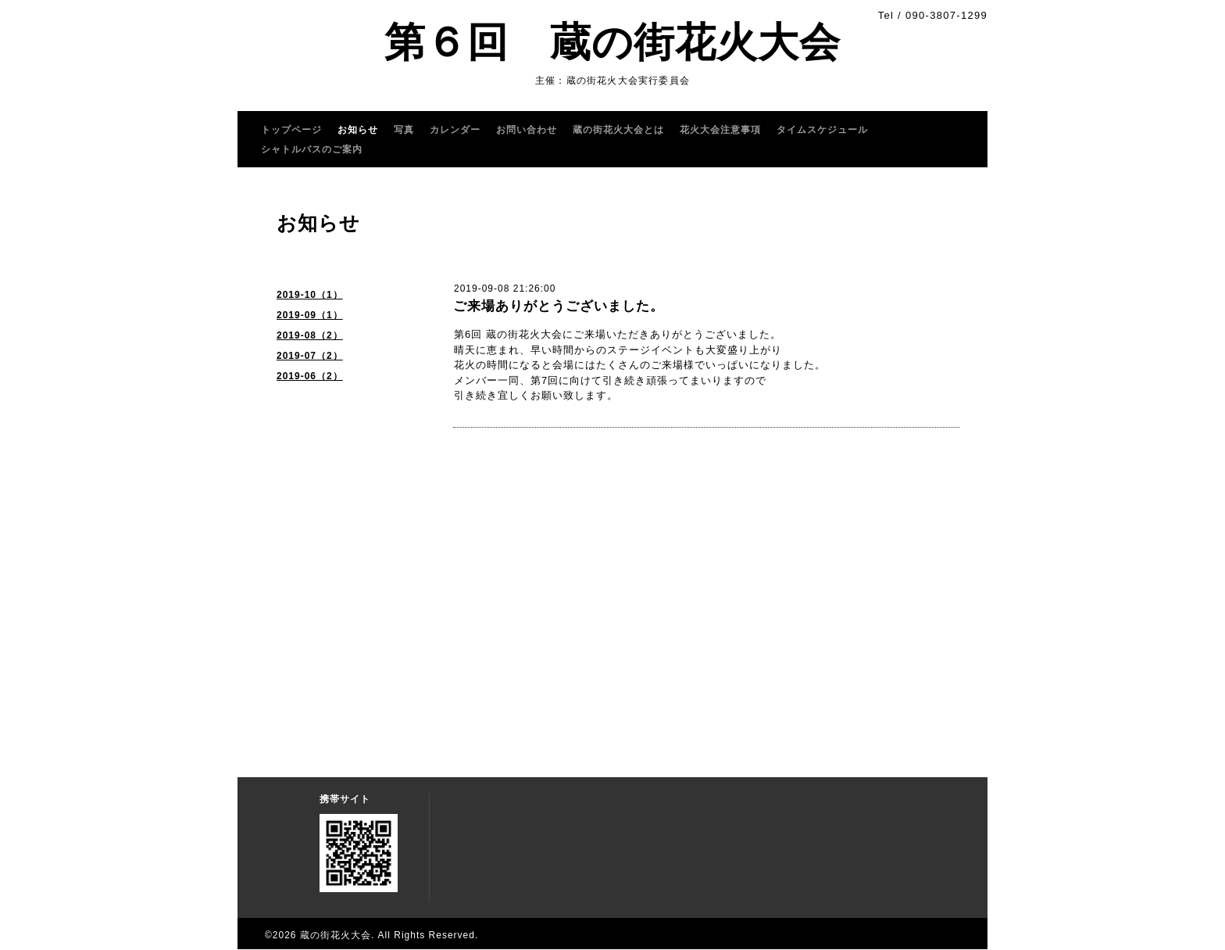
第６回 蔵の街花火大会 (612, 42)
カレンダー (455, 129)
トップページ (291, 129)
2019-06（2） (310, 376)
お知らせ (358, 129)
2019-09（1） (310, 315)
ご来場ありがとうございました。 (558, 306)
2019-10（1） (310, 294)
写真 (404, 129)
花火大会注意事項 (720, 129)
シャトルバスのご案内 (311, 149)
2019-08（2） (310, 335)
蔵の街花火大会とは (618, 129)
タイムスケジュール (822, 129)
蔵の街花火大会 (335, 935)
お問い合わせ (526, 129)
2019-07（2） (310, 355)
